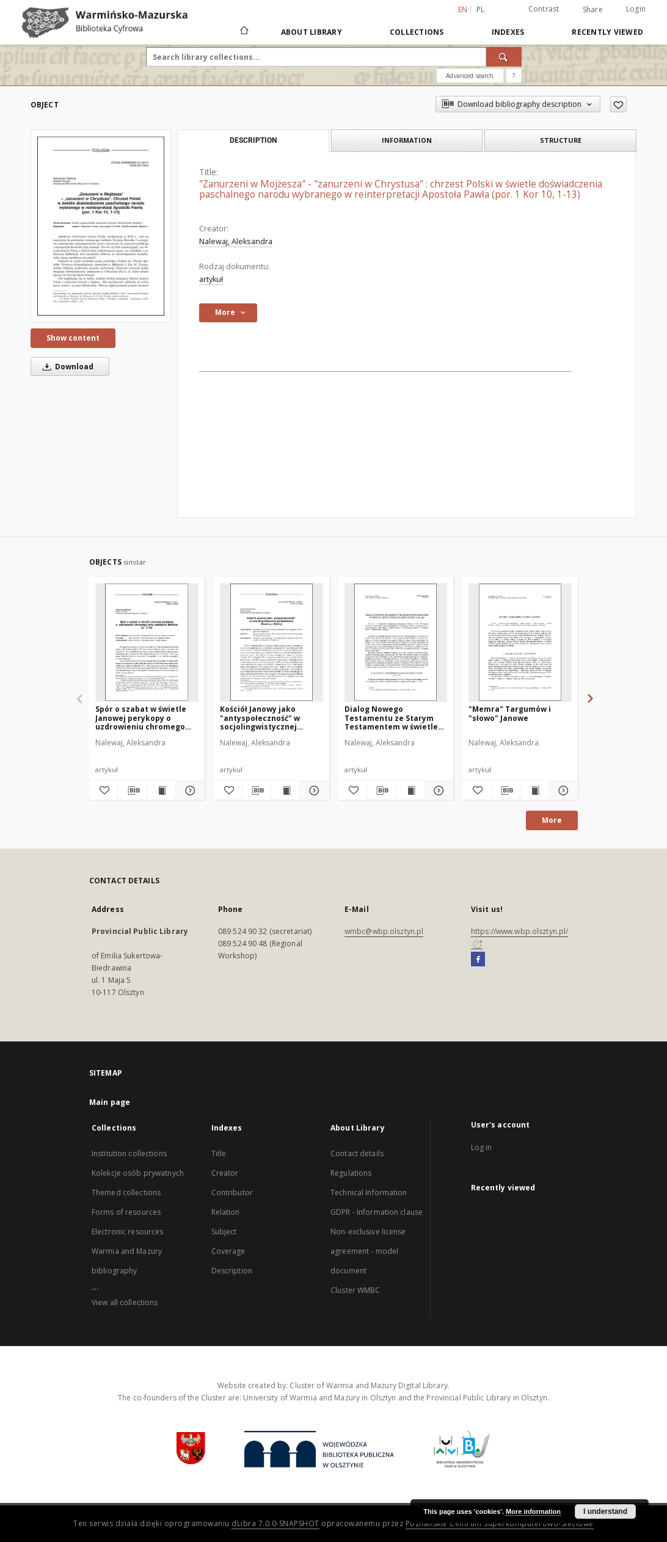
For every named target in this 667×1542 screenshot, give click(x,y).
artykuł (211, 279)
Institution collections (129, 1153)
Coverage (228, 1251)
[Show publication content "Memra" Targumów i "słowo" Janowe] (534, 790)
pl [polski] (480, 9)
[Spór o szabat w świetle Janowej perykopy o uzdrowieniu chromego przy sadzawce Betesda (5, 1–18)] (147, 642)
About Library (311, 32)
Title (219, 1153)
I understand (605, 1511)
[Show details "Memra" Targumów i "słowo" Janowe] (562, 790)
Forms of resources (126, 1212)
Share (593, 10)
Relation (225, 1212)
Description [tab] (253, 140)
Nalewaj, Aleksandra (235, 241)
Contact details (357, 1153)
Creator (225, 1173)
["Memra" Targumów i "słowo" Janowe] (520, 642)
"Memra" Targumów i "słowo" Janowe (509, 713)
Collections (417, 32)
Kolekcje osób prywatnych (138, 1173)
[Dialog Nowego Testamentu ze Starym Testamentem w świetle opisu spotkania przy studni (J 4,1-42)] (396, 642)
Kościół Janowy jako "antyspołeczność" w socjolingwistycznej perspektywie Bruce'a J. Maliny (266, 717)
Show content (73, 338)
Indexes (508, 32)
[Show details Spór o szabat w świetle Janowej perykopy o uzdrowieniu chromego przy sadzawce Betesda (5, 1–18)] (188, 790)
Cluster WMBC (355, 1290)
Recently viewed (607, 32)
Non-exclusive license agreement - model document (368, 1251)
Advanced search (470, 75)
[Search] (504, 57)
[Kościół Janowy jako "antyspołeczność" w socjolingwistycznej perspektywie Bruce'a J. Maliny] (272, 642)
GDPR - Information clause (376, 1212)
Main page (109, 1102)
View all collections (125, 1302)
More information (533, 1511)
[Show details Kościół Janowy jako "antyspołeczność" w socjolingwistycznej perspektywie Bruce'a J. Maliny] (313, 790)
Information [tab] (407, 140)
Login (636, 9)
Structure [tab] (560, 140)
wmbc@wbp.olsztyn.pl (383, 931)
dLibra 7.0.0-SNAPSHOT (275, 1523)
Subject (224, 1231)
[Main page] (243, 31)
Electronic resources (127, 1231)
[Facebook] (478, 959)
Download (65, 367)
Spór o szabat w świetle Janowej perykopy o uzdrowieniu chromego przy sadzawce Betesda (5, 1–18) (146, 717)
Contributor (232, 1192)
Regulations (350, 1173)
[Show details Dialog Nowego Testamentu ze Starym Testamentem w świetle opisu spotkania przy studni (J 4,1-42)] (437, 790)
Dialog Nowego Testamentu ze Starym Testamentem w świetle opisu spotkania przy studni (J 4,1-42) (391, 717)
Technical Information (368, 1192)
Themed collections (126, 1192)
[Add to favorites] (618, 104)
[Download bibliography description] (132, 790)
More (552, 820)
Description (231, 1270)
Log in (481, 1147)
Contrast (543, 9)
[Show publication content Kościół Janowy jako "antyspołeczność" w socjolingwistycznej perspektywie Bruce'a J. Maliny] (286, 790)
